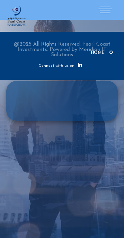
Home (97, 53)
